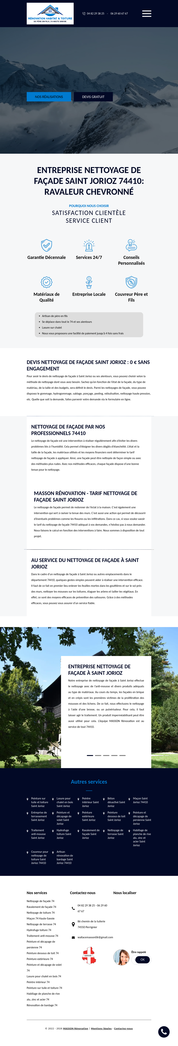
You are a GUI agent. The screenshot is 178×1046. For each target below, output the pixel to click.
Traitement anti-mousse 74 (42, 936)
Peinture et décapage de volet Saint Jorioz (64, 818)
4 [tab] (114, 755)
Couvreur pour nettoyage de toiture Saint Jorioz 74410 (39, 857)
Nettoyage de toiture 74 (41, 912)
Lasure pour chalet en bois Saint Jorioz (65, 802)
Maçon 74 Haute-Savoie (41, 918)
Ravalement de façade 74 (41, 907)
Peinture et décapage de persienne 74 (41, 944)
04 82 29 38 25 (95, 13)
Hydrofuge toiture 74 (39, 930)
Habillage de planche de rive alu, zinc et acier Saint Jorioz (142, 837)
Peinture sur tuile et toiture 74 (44, 988)
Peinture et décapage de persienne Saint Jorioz (142, 818)
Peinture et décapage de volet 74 (44, 967)
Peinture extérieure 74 (40, 959)
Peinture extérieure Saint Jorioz (88, 816)
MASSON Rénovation (75, 1028)
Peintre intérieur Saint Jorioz (90, 802)
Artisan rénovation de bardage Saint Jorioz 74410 (65, 857)
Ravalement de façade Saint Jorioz (91, 834)
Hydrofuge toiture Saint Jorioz (64, 834)
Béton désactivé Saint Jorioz (116, 802)
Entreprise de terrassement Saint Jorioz (39, 816)
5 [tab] (122, 755)
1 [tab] (90, 755)
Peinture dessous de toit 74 (43, 953)
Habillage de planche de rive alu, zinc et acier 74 (43, 996)
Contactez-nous (123, 1028)
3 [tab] (106, 755)
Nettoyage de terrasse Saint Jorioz (115, 834)
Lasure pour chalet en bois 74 (44, 976)
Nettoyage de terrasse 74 (41, 924)
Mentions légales (101, 1028)
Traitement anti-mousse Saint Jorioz (38, 834)
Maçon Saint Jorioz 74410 (140, 800)
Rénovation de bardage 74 (42, 1005)
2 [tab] (98, 755)
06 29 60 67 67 (119, 13)
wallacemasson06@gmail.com (95, 937)
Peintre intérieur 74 (38, 982)
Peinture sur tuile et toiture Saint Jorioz (39, 802)
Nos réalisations (49, 97)
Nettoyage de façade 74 (40, 901)
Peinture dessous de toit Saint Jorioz (116, 816)
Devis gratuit (93, 97)
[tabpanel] (106, 698)
